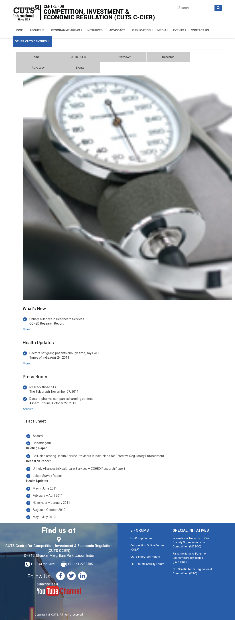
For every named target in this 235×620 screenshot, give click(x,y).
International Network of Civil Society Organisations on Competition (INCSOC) (191, 542)
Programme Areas (65, 30)
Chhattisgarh (42, 443)
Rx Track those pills (42, 387)
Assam (38, 436)
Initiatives (95, 30)
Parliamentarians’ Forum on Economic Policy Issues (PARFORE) (190, 557)
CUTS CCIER (78, 57)
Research (168, 57)
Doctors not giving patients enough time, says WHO (65, 353)
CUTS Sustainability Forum (147, 564)
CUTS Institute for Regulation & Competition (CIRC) (192, 571)
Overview (124, 57)
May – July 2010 (44, 517)
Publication (141, 30)
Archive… (29, 409)
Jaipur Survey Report (47, 476)
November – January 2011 (51, 502)
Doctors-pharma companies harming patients (61, 398)
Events (178, 30)
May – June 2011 (45, 488)
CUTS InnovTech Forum (145, 556)
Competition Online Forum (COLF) (147, 547)
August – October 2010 (49, 510)
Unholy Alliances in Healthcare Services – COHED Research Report (79, 468)
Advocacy (117, 30)
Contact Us (200, 30)
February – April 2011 (48, 495)
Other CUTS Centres (31, 41)
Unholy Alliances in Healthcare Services (56, 319)
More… (27, 329)
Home (19, 30)
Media (161, 30)
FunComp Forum (141, 538)
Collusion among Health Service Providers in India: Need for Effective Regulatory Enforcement (98, 456)
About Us (37, 30)
